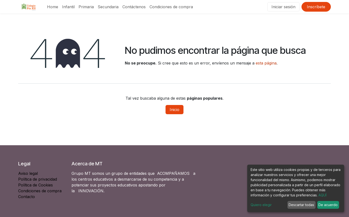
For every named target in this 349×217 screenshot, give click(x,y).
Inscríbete (316, 6)
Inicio (174, 109)
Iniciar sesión (283, 6)
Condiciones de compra (40, 190)
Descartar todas (301, 205)
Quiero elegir (261, 205)
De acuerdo (328, 205)
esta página (266, 63)
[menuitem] (52, 7)
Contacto (26, 196)
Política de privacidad (37, 179)
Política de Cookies (35, 185)
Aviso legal (28, 173)
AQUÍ (322, 195)
